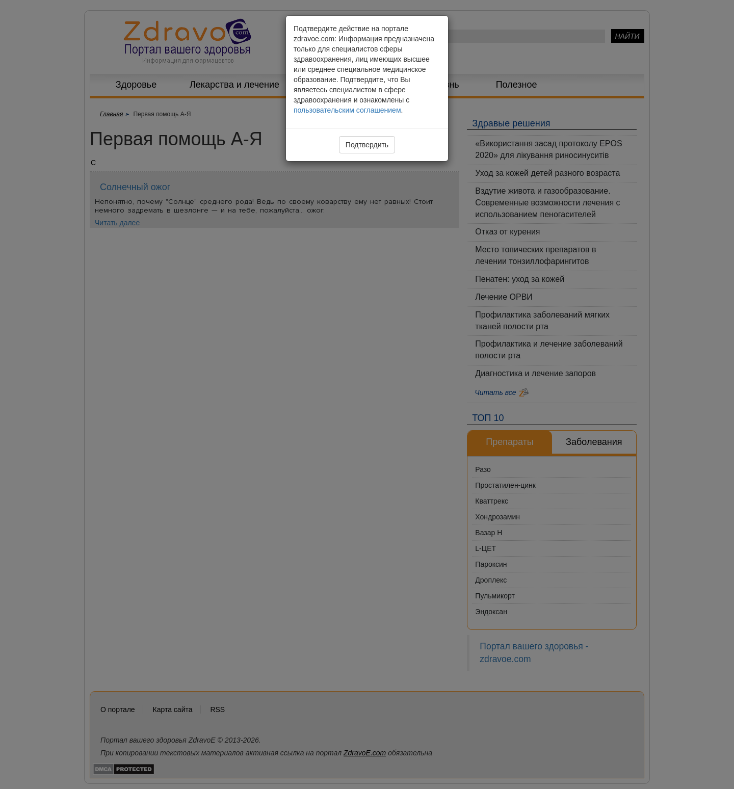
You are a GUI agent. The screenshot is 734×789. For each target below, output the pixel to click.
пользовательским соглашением (347, 110)
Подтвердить (367, 145)
